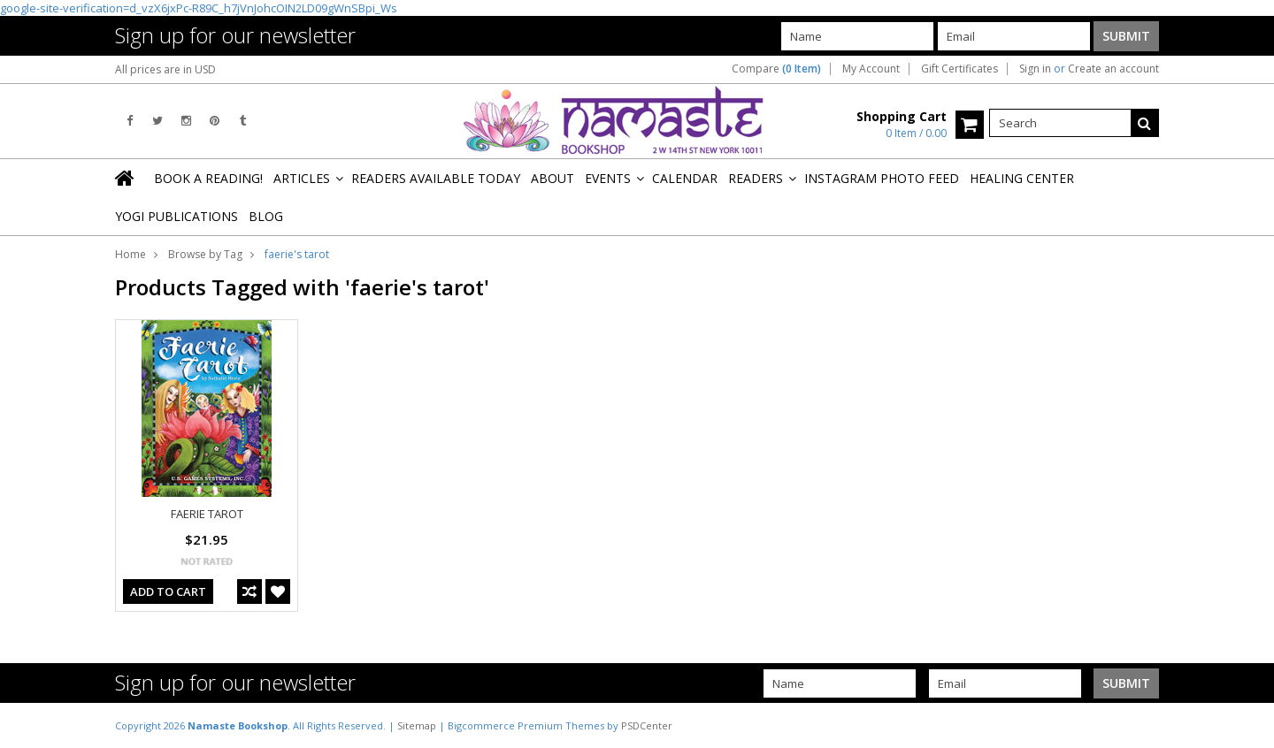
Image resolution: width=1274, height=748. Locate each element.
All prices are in (165, 69)
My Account (871, 69)
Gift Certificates (959, 69)
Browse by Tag (205, 254)
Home (130, 254)
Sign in (1035, 69)
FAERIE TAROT (207, 514)
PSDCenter (646, 725)
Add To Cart (168, 591)
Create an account (1113, 69)
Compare (776, 69)
